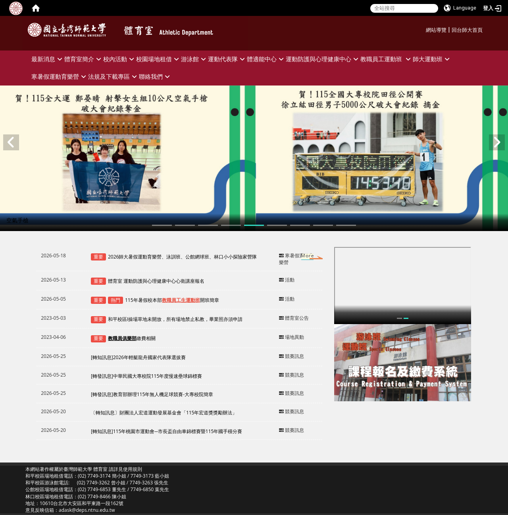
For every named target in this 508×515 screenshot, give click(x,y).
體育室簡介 (83, 59)
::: (423, 29)
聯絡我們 (155, 76)
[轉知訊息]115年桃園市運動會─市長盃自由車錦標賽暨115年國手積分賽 (166, 431)
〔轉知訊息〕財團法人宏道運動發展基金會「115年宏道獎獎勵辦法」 (164, 412)
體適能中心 (266, 59)
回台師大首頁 (467, 30)
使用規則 (132, 469)
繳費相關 (132, 338)
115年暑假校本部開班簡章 (172, 300)
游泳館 (194, 59)
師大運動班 (432, 59)
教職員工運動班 (386, 59)
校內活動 (119, 59)
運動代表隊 (227, 59)
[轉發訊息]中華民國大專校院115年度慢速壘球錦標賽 (146, 376)
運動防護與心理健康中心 (323, 59)
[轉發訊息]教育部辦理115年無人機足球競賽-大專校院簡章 (152, 394)
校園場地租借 (158, 59)
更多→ (300, 257)
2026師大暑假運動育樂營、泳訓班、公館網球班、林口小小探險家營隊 (182, 256)
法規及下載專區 (113, 76)
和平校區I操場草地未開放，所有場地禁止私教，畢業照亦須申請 (175, 319)
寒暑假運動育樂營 (59, 76)
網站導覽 (436, 30)
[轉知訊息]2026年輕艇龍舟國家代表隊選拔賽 (138, 357)
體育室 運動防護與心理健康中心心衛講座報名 (156, 281)
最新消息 (47, 59)
